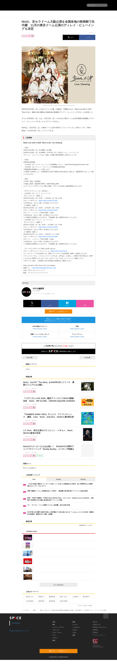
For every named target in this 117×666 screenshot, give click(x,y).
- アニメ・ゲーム (56, 632)
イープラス (26, 610)
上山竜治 (74, 596)
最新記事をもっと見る (86, 525)
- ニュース (75, 624)
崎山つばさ (62, 596)
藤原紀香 (51, 596)
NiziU (26, 369)
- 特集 (73, 635)
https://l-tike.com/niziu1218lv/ (48, 200)
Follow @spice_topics (40, 329)
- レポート (75, 630)
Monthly (83, 479)
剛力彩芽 (85, 596)
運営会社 (95, 622)
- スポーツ (55, 638)
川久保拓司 (28, 601)
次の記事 (89, 357)
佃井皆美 (40, 601)
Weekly (58, 479)
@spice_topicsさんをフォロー (19, 631)
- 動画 (73, 622)
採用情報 (95, 630)
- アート (54, 635)
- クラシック (55, 630)
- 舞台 (53, 624)
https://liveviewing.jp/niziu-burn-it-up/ (44, 268)
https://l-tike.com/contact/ (59, 251)
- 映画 (53, 640)
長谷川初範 (62, 601)
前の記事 (28, 357)
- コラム (74, 632)
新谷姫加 (51, 601)
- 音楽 (53, 622)
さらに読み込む (64, 585)
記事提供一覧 (96, 624)
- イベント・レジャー (58, 627)
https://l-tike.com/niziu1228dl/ (48, 227)
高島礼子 (40, 596)
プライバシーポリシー (99, 635)
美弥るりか (28, 596)
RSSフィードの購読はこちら (59, 311)
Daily (34, 479)
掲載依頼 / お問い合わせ (99, 627)
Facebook (16, 623)
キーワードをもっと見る (86, 605)
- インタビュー (76, 627)
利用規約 (95, 632)
